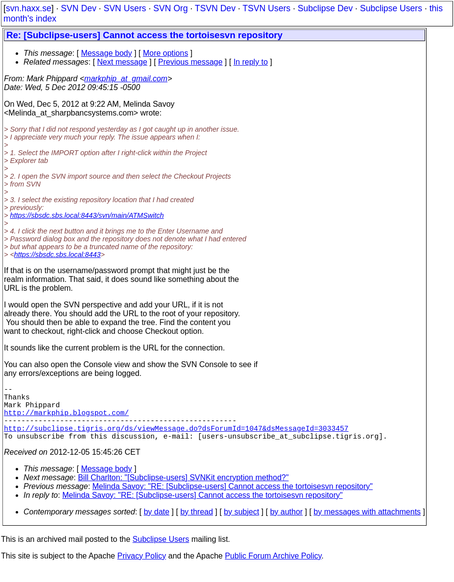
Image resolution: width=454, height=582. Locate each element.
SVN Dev (78, 8)
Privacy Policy (141, 569)
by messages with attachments (367, 525)
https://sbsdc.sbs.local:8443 (57, 254)
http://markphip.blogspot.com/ (66, 420)
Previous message (190, 62)
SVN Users (124, 8)
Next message (122, 62)
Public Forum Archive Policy (273, 569)
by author (286, 525)
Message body (106, 53)
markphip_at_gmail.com (125, 78)
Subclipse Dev (325, 8)
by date (156, 525)
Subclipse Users (391, 8)
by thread (196, 525)
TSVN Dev (215, 8)
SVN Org (170, 8)
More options (166, 53)
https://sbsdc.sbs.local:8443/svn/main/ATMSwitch (87, 215)
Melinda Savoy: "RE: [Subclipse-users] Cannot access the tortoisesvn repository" (233, 500)
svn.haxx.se (28, 8)
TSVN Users (266, 8)
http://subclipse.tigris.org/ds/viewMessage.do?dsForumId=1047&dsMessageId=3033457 (176, 439)
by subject (241, 525)
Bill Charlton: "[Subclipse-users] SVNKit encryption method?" (183, 491)
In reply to (251, 62)
